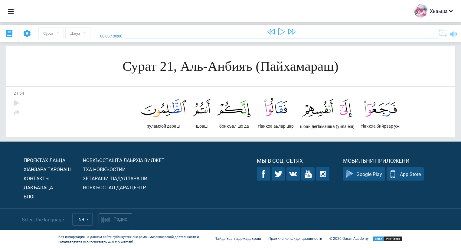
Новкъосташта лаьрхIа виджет (124, 160)
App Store (405, 174)
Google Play (364, 174)
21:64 (19, 93)
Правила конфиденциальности (295, 238)
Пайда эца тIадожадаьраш (237, 238)
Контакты (37, 178)
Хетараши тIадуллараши (115, 178)
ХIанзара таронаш (47, 169)
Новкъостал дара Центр (114, 187)
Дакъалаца (38, 187)
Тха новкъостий (104, 169)
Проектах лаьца (44, 160)
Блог (30, 196)
